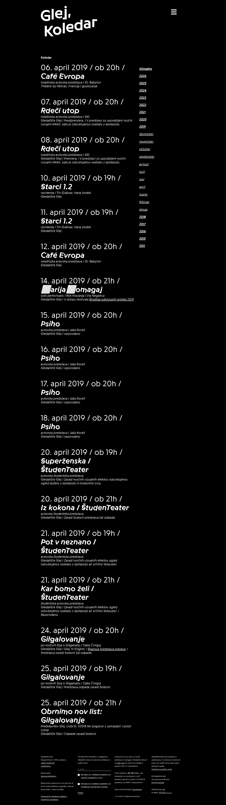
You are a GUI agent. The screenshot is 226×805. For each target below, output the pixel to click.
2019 (142, 126)
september (146, 156)
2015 (142, 238)
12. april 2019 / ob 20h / (81, 247)
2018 (142, 217)
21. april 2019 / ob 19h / (80, 533)
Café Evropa (63, 76)
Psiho (50, 324)
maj (141, 179)
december (146, 134)
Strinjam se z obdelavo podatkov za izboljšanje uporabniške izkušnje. (94, 785)
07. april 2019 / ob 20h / (82, 102)
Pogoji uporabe (157, 782)
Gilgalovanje (63, 639)
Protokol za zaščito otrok (161, 769)
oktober (144, 149)
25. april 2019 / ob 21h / (81, 703)
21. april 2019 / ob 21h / (80, 580)
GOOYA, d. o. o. (165, 793)
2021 (142, 112)
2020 (142, 119)
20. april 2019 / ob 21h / (81, 499)
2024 (142, 90)
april (142, 187)
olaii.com (121, 763)
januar (143, 209)
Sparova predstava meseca (106, 649)
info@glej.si (46, 766)
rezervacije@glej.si (48, 776)
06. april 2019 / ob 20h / (83, 68)
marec (143, 194)
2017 (142, 224)
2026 (142, 76)
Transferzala (137, 789)
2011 (142, 246)
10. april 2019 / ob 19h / (81, 178)
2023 (142, 97)
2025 (142, 83)
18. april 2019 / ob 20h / (81, 418)
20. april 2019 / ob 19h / (82, 452)
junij (142, 171)
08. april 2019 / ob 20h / (83, 140)
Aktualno (145, 68)
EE (164, 789)
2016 (142, 231)
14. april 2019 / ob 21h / (80, 281)
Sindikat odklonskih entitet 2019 (111, 299)
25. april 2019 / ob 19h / (81, 668)
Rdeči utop (60, 110)
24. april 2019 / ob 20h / (82, 630)
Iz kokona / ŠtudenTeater (85, 508)
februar (144, 202)
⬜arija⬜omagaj (71, 289)
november (146, 141)
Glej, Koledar (69, 21)
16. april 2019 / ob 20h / (82, 349)
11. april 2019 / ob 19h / (79, 212)
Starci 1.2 (56, 187)
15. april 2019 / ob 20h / (81, 315)
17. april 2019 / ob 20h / (81, 384)
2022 (142, 105)
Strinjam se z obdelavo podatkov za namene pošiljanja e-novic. (94, 776)
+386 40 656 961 (48, 763)
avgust (144, 164)
